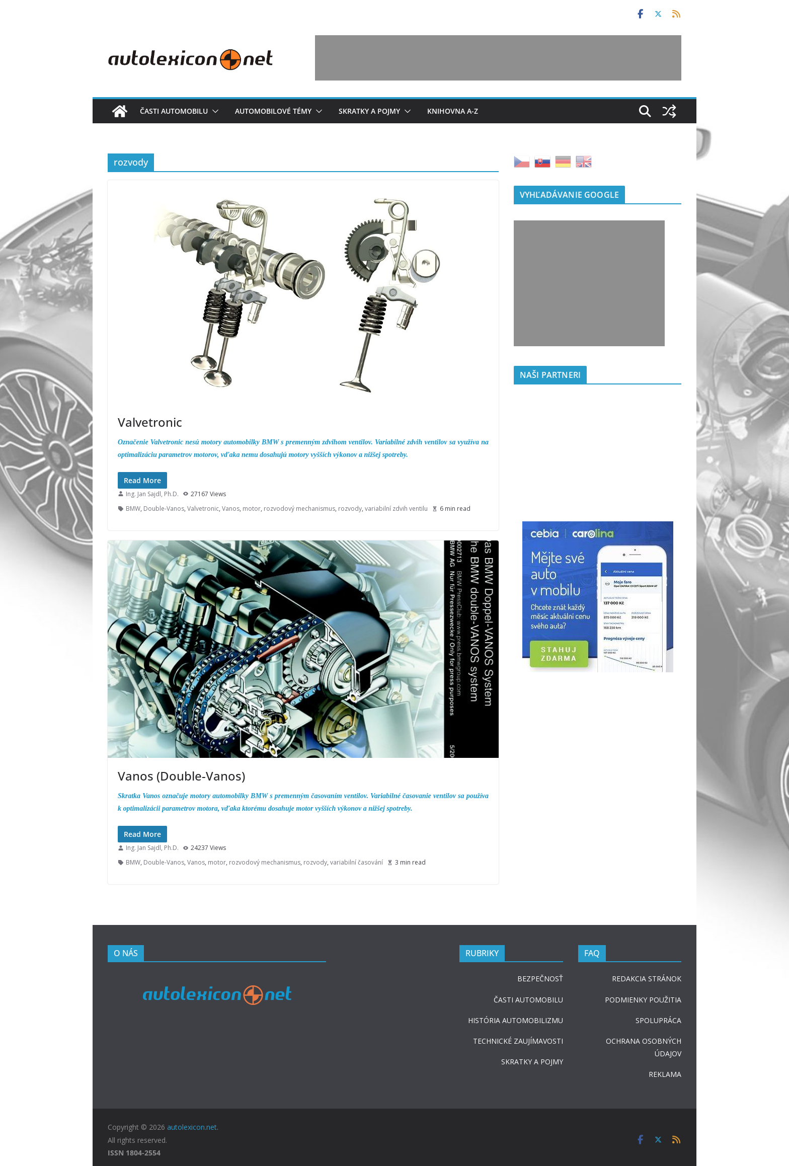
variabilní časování (356, 862)
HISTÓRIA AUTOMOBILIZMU (515, 1020)
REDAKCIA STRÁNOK (646, 978)
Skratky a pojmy (369, 111)
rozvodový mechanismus (299, 508)
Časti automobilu (174, 111)
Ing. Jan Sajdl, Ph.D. (152, 494)
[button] (213, 111)
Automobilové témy (273, 111)
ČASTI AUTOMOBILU (528, 999)
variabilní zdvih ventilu (396, 508)
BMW (133, 508)
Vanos (231, 508)
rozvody (350, 508)
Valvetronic (150, 422)
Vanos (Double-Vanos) (181, 775)
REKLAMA (665, 1074)
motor (252, 508)
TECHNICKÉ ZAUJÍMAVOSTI (518, 1041)
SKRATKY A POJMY (532, 1061)
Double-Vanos (163, 508)
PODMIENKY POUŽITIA (643, 999)
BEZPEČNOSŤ (540, 978)
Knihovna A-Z (452, 111)
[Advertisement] (498, 58)
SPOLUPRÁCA (658, 1020)
